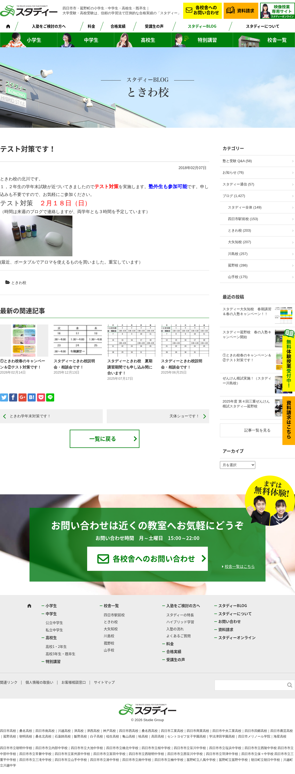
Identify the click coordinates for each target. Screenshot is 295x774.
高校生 (148, 39)
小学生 (34, 39)
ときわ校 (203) (239, 230)
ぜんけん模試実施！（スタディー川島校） (247, 380)
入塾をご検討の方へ (49, 26)
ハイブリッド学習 (180, 621)
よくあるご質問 (178, 635)
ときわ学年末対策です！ (30, 416)
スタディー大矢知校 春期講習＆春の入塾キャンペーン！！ (247, 311)
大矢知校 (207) (239, 242)
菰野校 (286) (238, 265)
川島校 (109, 635)
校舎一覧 (277, 39)
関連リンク (8, 682)
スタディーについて (262, 26)
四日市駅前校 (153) (243, 219)
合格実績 (118, 26)
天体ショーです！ (184, 416)
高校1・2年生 (56, 646)
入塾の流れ (175, 628)
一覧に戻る (102, 439)
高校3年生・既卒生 (60, 653)
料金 (91, 26)
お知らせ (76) (233, 172)
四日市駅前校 (114, 614)
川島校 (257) (238, 254)
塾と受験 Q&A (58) (237, 161)
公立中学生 (54, 622)
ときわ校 (18, 282)
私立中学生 (54, 629)
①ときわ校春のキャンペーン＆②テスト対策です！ (247, 357)
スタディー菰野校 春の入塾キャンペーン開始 (247, 334)
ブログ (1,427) (234, 196)
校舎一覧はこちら (240, 566)
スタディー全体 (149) (244, 207)
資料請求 (245, 10)
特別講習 (207, 39)
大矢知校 (111, 628)
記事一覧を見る (257, 430)
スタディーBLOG (202, 26)
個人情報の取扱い (39, 682)
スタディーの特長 (180, 614)
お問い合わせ (229, 621)
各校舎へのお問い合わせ (206, 10)
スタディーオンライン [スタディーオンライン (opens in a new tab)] (237, 637)
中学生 (91, 39)
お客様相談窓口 (73, 682)
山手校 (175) (238, 277)
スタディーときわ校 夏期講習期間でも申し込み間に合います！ (129, 367)
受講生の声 (154, 26)
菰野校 (109, 642)
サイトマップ (104, 682)
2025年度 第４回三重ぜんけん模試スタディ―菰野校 (246, 403)
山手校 (109, 649)
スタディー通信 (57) (238, 184)
